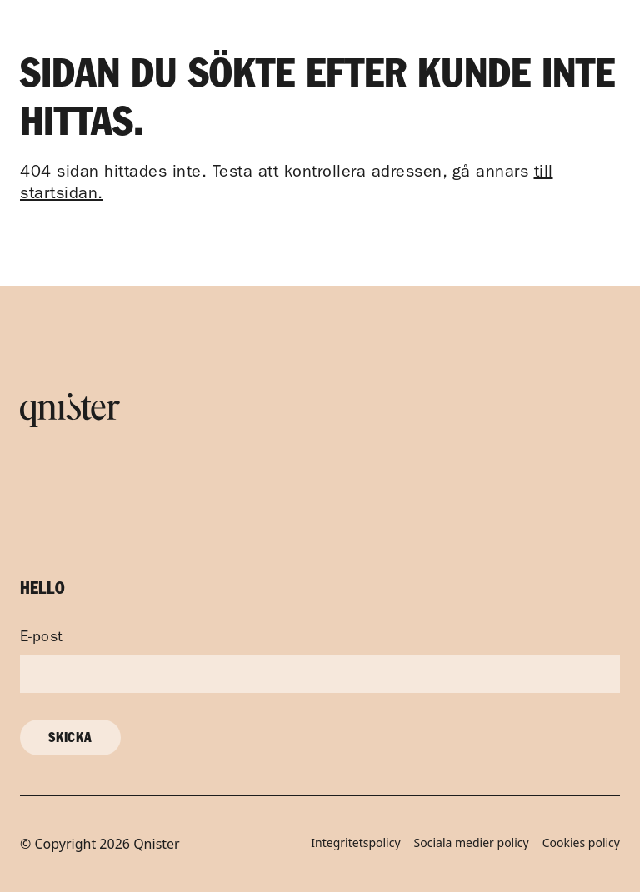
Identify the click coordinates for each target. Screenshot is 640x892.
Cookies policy (581, 843)
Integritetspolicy (355, 843)
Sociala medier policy (471, 843)
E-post (41, 638)
